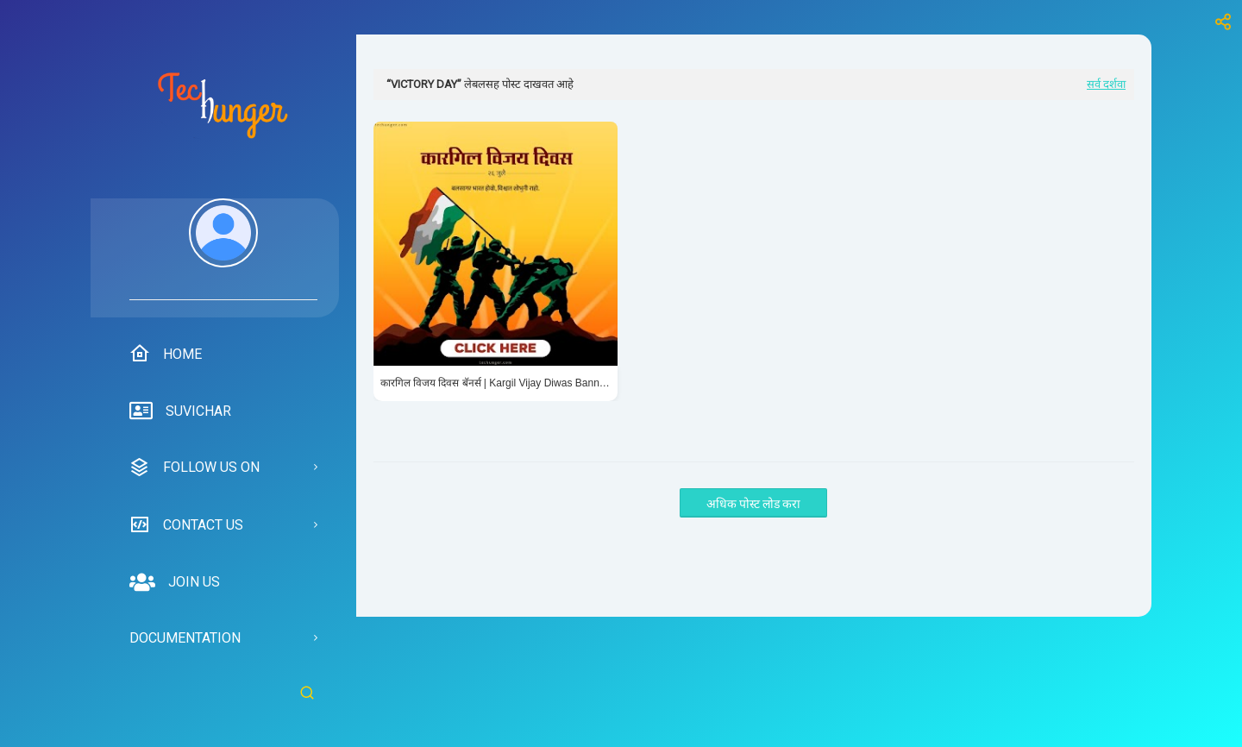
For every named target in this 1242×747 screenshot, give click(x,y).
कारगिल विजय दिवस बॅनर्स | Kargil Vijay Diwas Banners (495, 383)
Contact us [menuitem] (186, 524)
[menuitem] (223, 249)
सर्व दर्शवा (1106, 84)
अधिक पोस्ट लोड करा (753, 504)
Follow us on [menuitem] (194, 467)
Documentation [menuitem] (185, 638)
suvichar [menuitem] (180, 411)
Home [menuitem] (165, 353)
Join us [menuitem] (174, 582)
